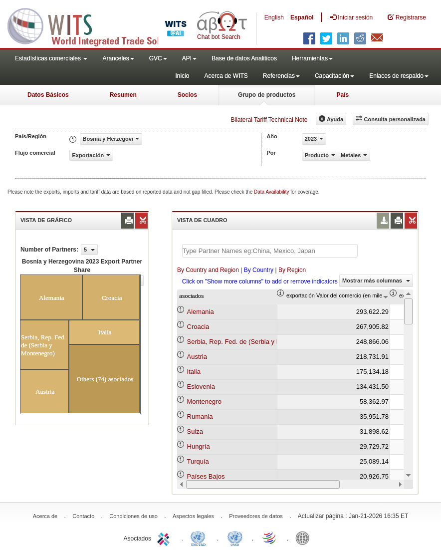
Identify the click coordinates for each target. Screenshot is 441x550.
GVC (158, 58)
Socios (187, 94)
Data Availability (272, 192)
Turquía (198, 461)
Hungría (198, 446)
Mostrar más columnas (376, 280)
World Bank (305, 538)
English (274, 17)
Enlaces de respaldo (399, 75)
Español (302, 17)
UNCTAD (200, 538)
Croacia (198, 326)
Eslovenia (201, 386)
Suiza (195, 431)
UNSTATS (235, 538)
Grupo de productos (266, 94)
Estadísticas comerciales (51, 58)
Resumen (123, 94)
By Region (292, 270)
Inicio (182, 75)
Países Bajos (206, 476)
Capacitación (334, 75)
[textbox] (270, 251)
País (342, 94)
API (189, 58)
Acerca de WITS (225, 75)
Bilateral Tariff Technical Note (268, 119)
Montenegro (204, 401)
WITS (100, 25)
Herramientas (312, 58)
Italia (194, 371)
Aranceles (118, 58)
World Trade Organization (270, 538)
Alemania (200, 311)
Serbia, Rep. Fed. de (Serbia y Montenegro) (250, 341)
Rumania (200, 416)
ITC (165, 538)
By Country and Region (208, 270)
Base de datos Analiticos (244, 58)
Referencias (281, 75)
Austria (197, 356)
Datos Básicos (48, 94)
